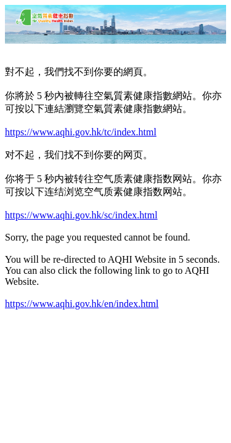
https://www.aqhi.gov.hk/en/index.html (81, 303)
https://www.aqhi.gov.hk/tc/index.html (80, 132)
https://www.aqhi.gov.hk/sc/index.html (81, 215)
